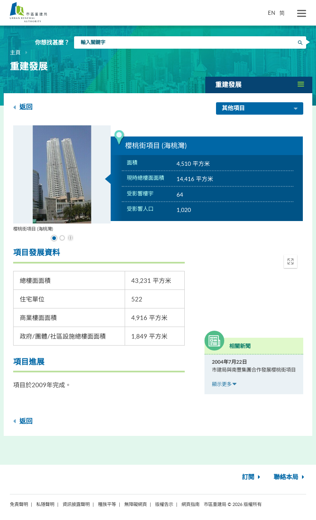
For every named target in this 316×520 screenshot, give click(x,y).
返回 (23, 107)
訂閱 (252, 477)
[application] (253, 286)
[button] (258, 85)
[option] (62, 178)
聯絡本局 (290, 477)
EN (271, 12)
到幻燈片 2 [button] (62, 238)
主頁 (15, 52)
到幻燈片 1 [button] (54, 238)
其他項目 (260, 109)
